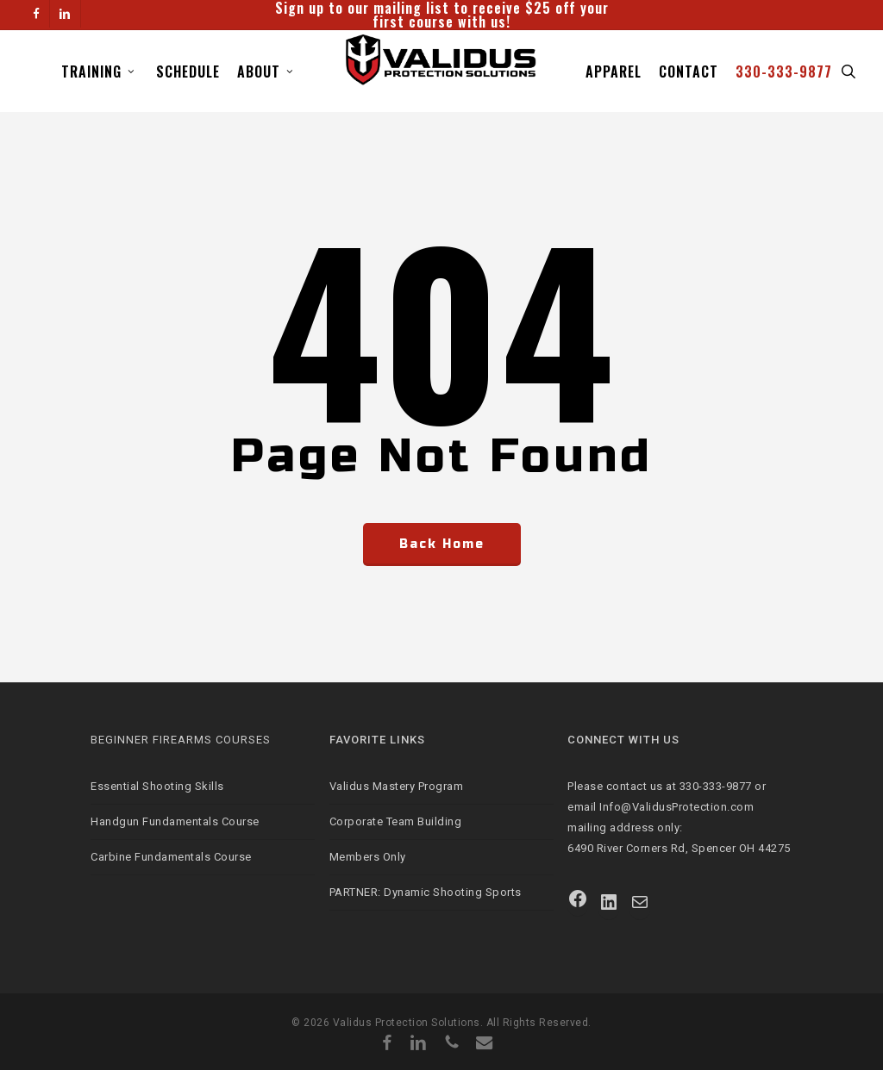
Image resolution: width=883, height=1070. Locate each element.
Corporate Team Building (395, 821)
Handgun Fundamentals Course (175, 821)
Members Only (367, 856)
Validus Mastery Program (396, 786)
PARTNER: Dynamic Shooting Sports (425, 892)
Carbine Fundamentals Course (171, 856)
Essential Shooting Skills (157, 786)
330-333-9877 (715, 786)
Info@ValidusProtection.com (676, 806)
